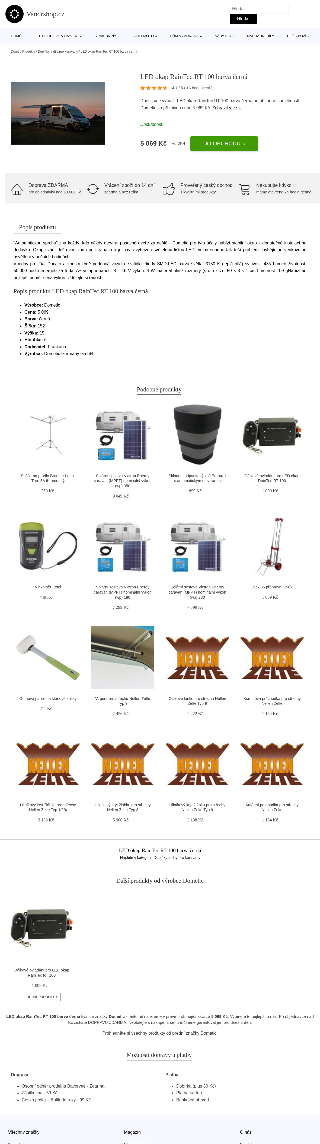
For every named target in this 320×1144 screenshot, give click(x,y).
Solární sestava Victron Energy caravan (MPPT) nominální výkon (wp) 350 (123, 481)
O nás (246, 1132)
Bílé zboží (296, 36)
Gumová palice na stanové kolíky (47, 698)
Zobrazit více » (226, 108)
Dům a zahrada (184, 36)
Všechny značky (24, 1132)
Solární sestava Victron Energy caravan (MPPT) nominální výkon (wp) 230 (197, 592)
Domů (16, 36)
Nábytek (223, 36)
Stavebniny (105, 36)
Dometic (148, 108)
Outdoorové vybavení (57, 36)
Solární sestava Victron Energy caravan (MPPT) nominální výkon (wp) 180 (123, 592)
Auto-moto (143, 36)
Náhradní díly (260, 36)
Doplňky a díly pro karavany (58, 51)
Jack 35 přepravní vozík (272, 587)
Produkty (28, 51)
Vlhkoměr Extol (48, 587)
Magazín (132, 1132)
